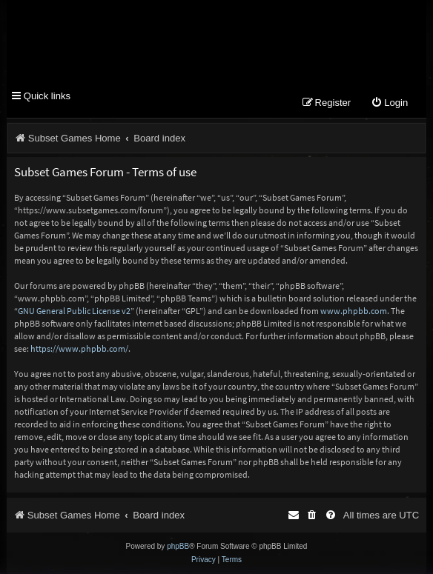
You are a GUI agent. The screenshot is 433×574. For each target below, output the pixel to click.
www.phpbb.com (353, 310)
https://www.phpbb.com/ (79, 348)
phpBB (178, 546)
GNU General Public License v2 (74, 310)
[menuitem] (389, 103)
